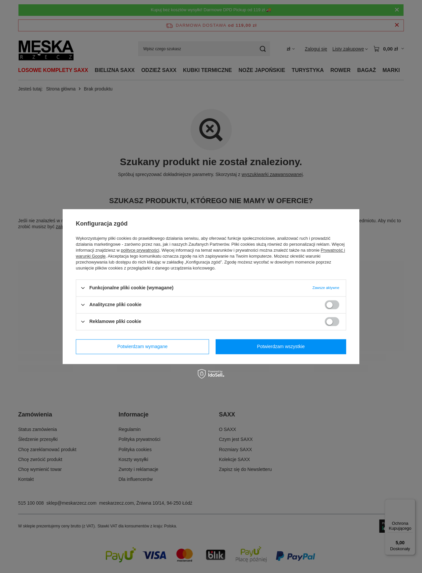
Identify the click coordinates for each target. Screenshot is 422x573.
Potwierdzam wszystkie (281, 346)
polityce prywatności (140, 250)
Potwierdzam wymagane (142, 346)
